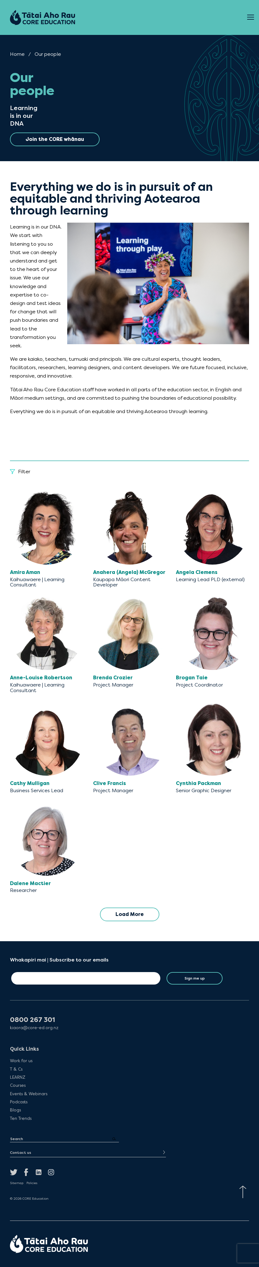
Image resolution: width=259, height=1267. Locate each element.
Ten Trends (20, 1118)
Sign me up (195, 978)
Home (17, 54)
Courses (18, 1085)
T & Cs (16, 1069)
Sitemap (16, 1183)
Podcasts (18, 1102)
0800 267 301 (32, 1020)
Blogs (15, 1110)
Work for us (21, 1060)
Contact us (20, 1152)
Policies (31, 1183)
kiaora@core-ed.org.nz (34, 1027)
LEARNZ (17, 1077)
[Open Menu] (250, 17)
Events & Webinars (28, 1093)
